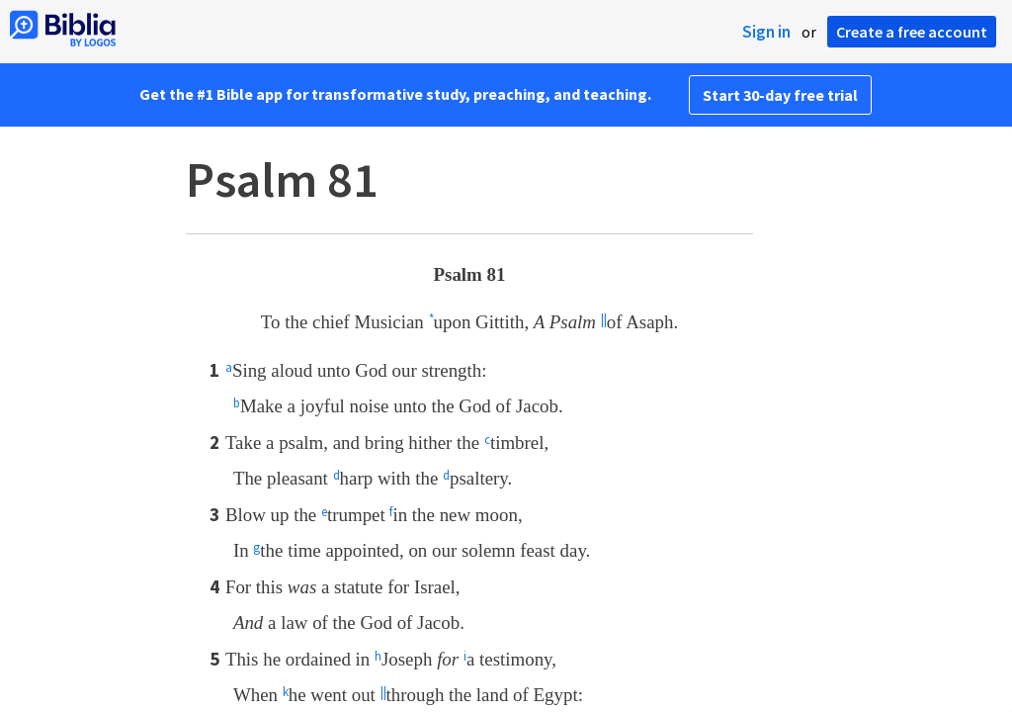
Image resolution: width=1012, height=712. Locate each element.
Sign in (766, 32)
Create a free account (911, 32)
